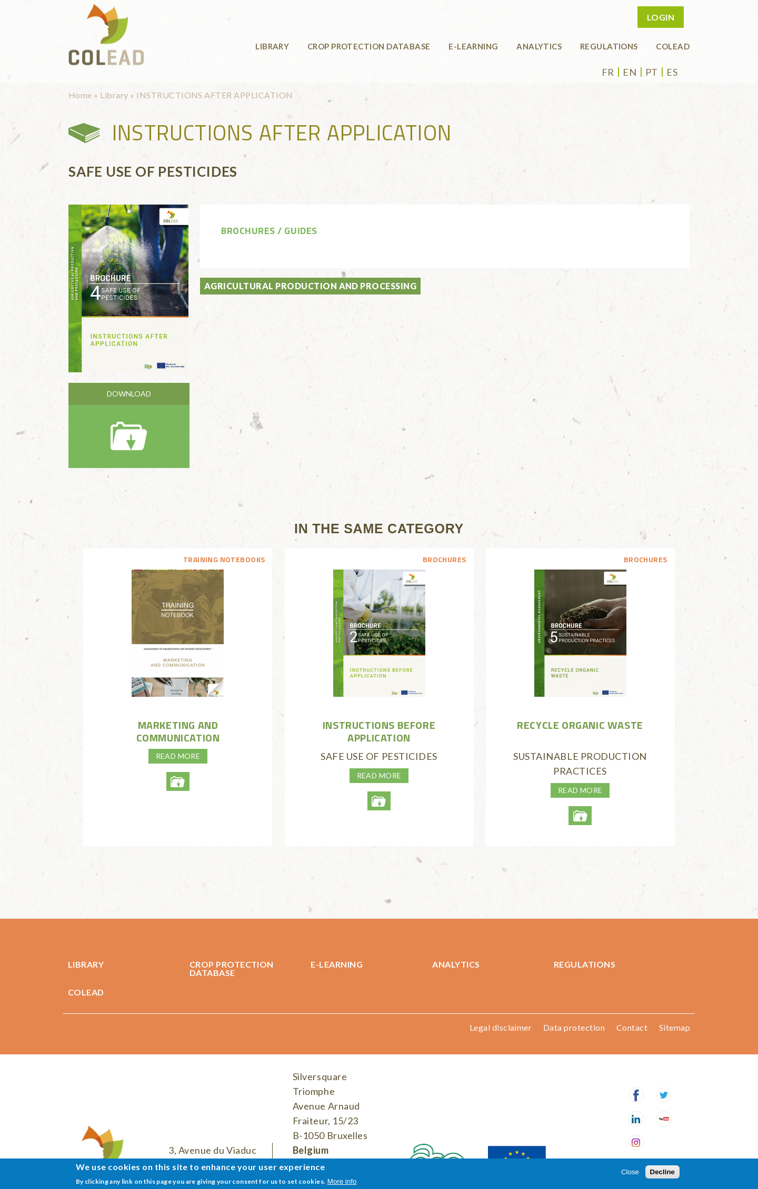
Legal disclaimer (501, 1027)
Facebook (636, 1095)
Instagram (636, 1142)
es (671, 72)
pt (651, 72)
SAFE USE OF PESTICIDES (379, 756)
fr (608, 72)
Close (630, 1172)
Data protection (574, 1027)
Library (272, 46)
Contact (631, 1027)
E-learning (473, 46)
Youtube (664, 1118)
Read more (178, 755)
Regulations (609, 46)
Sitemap (674, 1027)
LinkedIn (636, 1118)
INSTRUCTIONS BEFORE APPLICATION (379, 731)
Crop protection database (369, 46)
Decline (662, 1172)
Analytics (539, 46)
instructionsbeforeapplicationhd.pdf (379, 800)
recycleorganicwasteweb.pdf (580, 815)
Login (660, 17)
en (629, 72)
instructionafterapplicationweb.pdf (129, 425)
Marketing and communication (178, 731)
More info (342, 1181)
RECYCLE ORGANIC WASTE (580, 725)
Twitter (664, 1095)
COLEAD (673, 46)
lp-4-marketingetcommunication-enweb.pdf (178, 781)
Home (80, 95)
